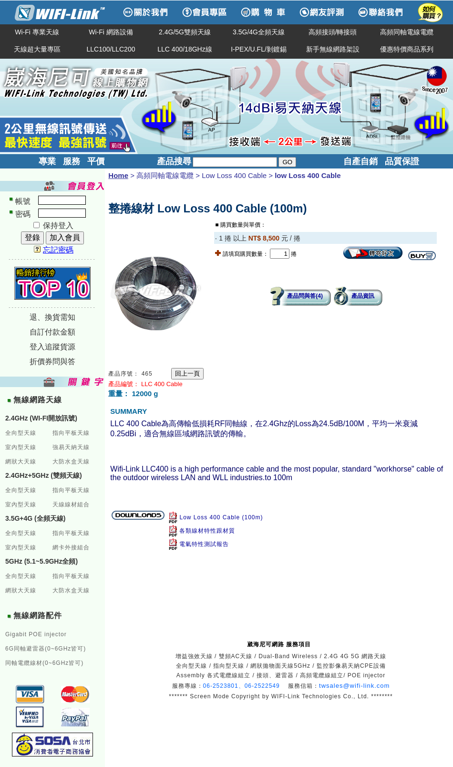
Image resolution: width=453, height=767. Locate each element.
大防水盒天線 (71, 461)
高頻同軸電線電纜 (406, 32)
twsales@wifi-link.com (354, 685)
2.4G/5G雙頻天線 (185, 32)
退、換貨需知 (52, 317)
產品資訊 (362, 296)
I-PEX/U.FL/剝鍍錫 (259, 49)
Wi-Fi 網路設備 (111, 32)
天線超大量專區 (37, 49)
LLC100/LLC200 (111, 49)
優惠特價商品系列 (406, 49)
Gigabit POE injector (36, 634)
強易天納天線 (71, 447)
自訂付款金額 (52, 332)
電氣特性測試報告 (204, 544)
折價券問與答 (52, 361)
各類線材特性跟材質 (207, 530)
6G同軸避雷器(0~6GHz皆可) (45, 648)
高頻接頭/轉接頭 (333, 32)
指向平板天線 (71, 433)
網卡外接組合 (71, 547)
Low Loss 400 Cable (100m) (221, 517)
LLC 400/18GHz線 (184, 49)
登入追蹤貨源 (52, 347)
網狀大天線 (20, 461)
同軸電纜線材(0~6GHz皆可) (44, 663)
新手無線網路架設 (333, 49)
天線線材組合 (71, 504)
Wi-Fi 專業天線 (37, 32)
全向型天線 (20, 433)
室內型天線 (20, 447)
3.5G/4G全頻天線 (259, 32)
